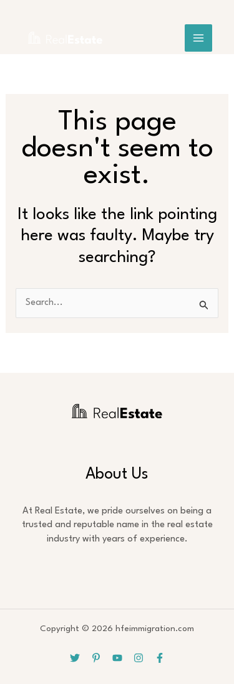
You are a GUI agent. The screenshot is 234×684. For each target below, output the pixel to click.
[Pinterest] (96, 658)
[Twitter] (75, 658)
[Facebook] (160, 658)
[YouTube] (117, 658)
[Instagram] (139, 658)
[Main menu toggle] (198, 38)
